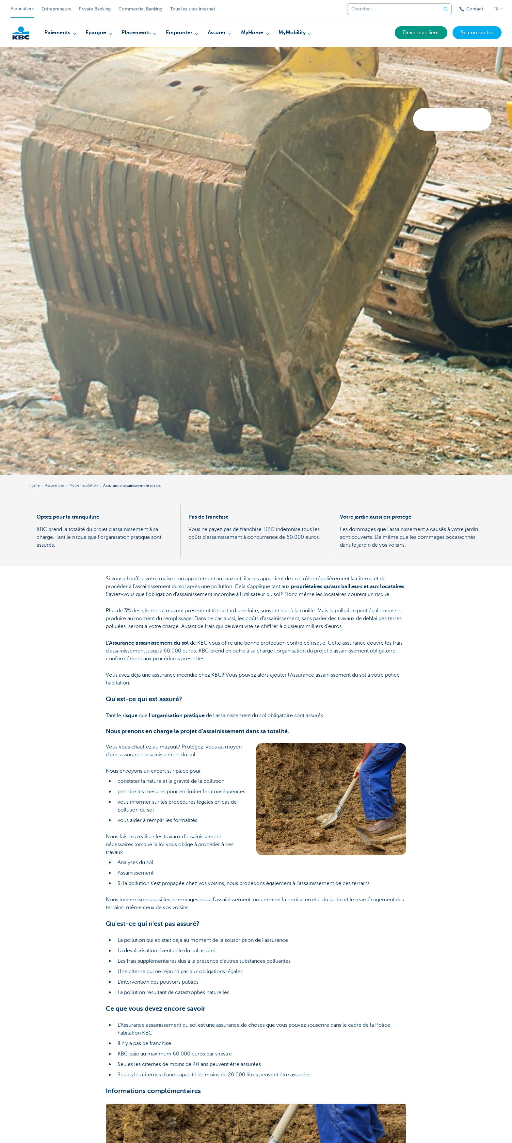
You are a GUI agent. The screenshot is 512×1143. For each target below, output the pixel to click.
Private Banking (95, 9)
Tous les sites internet (192, 9)
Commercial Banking (140, 9)
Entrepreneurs (56, 9)
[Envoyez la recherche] (446, 9)
